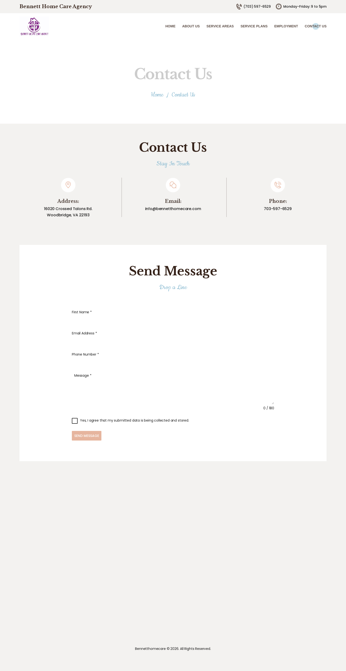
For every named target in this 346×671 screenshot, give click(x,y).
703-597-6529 (278, 209)
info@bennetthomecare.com (173, 209)
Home (157, 95)
